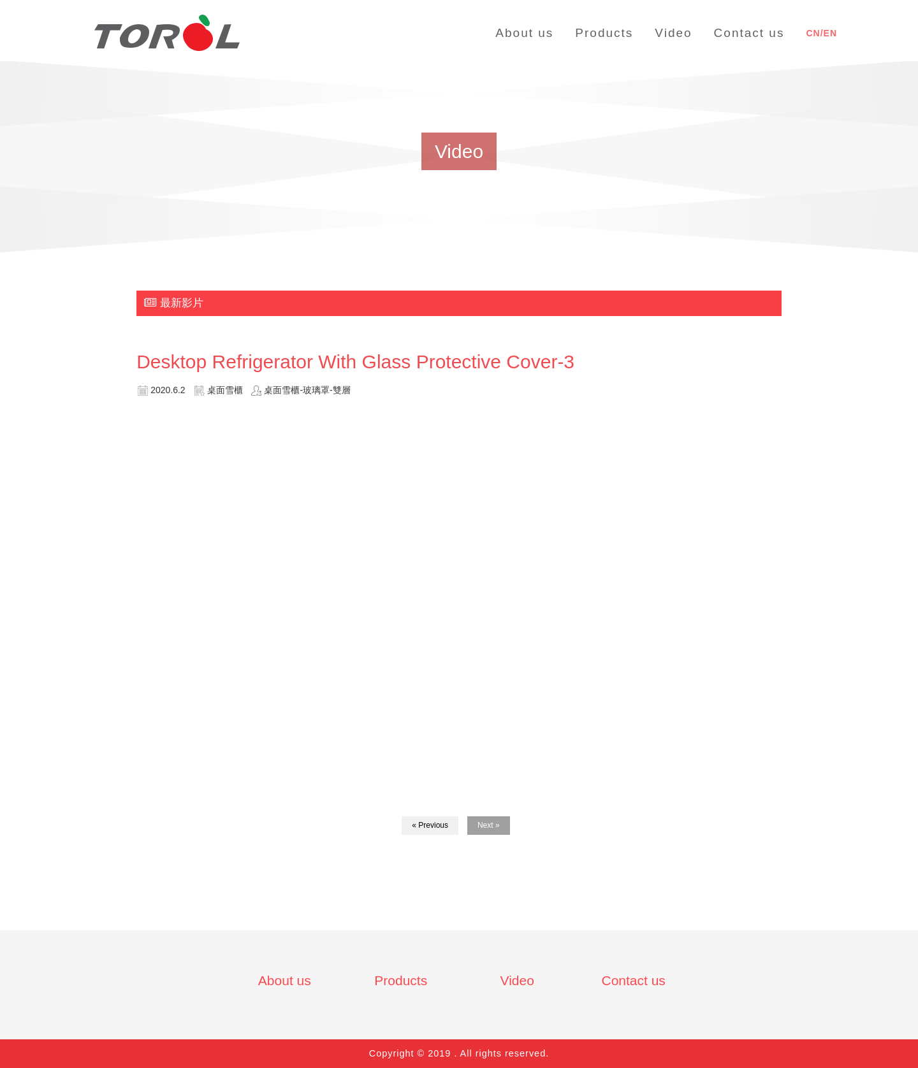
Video (517, 980)
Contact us (633, 980)
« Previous (430, 825)
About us (284, 980)
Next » (488, 825)
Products (400, 980)
